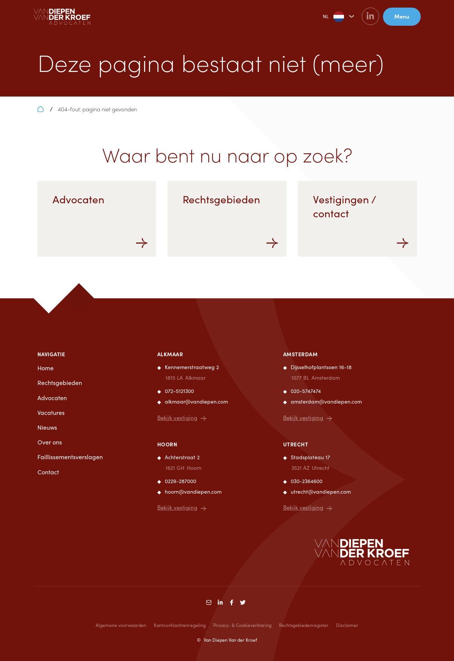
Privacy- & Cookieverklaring (242, 625)
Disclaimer (347, 625)
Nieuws (47, 427)
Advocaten (52, 398)
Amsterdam (300, 354)
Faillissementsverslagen (70, 457)
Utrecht (295, 444)
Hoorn (167, 444)
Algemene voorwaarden (121, 625)
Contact (48, 472)
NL (327, 16)
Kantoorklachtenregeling (180, 625)
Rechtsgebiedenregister (303, 625)
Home (45, 368)
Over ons (49, 442)
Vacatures (51, 412)
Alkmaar (170, 354)
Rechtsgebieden (59, 383)
